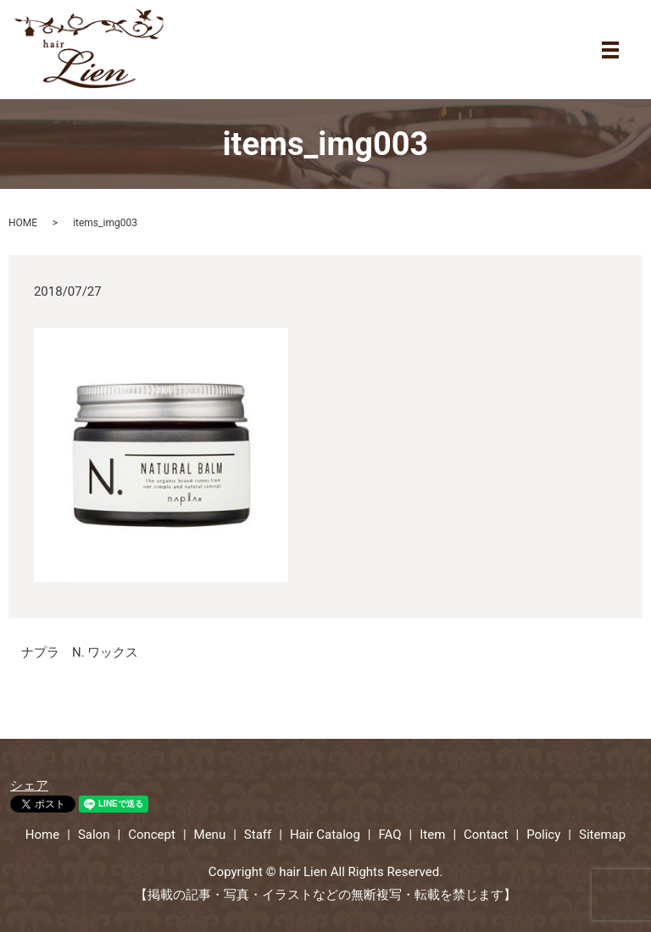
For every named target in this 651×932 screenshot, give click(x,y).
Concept (151, 834)
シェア (29, 785)
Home (42, 834)
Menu (210, 834)
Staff (257, 834)
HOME (22, 223)
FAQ (390, 834)
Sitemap (602, 834)
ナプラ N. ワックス (79, 652)
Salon (94, 834)
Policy (543, 834)
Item (432, 834)
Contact (486, 834)
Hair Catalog (325, 834)
